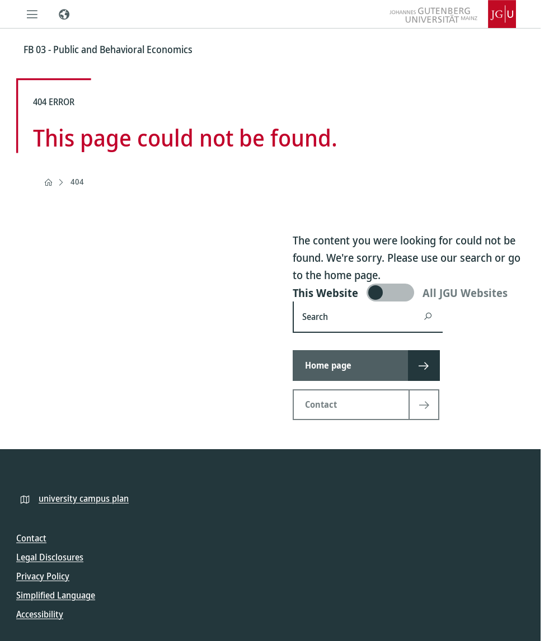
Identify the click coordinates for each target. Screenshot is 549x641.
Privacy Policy (42, 576)
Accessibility (39, 614)
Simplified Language (55, 595)
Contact (31, 538)
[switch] (408, 292)
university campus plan (84, 498)
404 (77, 181)
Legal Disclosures (49, 557)
